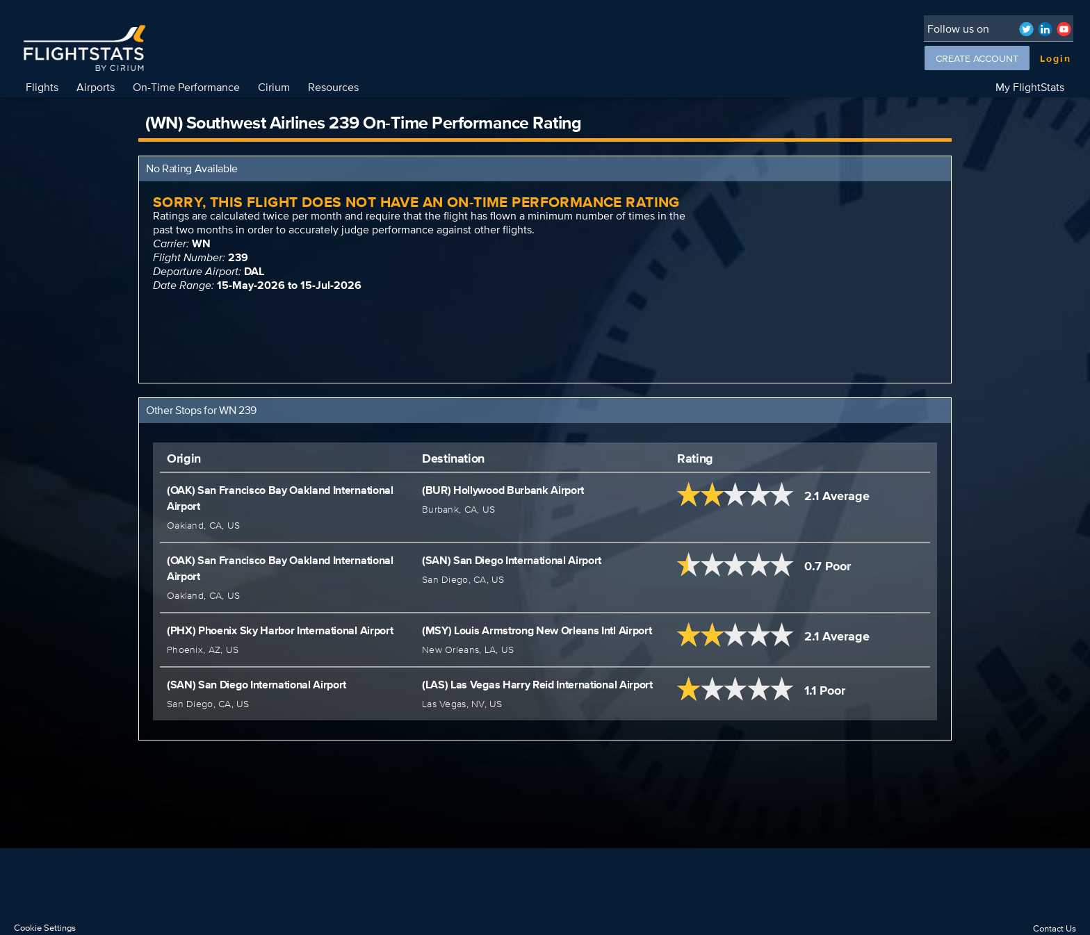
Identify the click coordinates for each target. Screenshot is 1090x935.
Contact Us (1054, 928)
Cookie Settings (45, 927)
